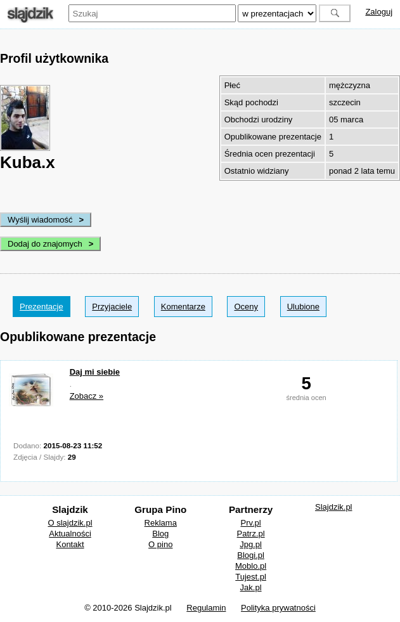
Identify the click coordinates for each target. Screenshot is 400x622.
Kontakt (70, 544)
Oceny (246, 306)
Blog (160, 533)
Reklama (161, 523)
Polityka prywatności (278, 607)
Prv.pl (250, 523)
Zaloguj (378, 11)
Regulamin (206, 607)
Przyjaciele (112, 306)
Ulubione (303, 306)
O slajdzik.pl (70, 523)
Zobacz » (86, 396)
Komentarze (183, 306)
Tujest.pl (250, 576)
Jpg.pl (251, 544)
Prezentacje (41, 306)
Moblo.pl (250, 566)
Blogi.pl (250, 555)
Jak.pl (251, 587)
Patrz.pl (251, 533)
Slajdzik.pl (333, 507)
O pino (160, 544)
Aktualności (70, 533)
